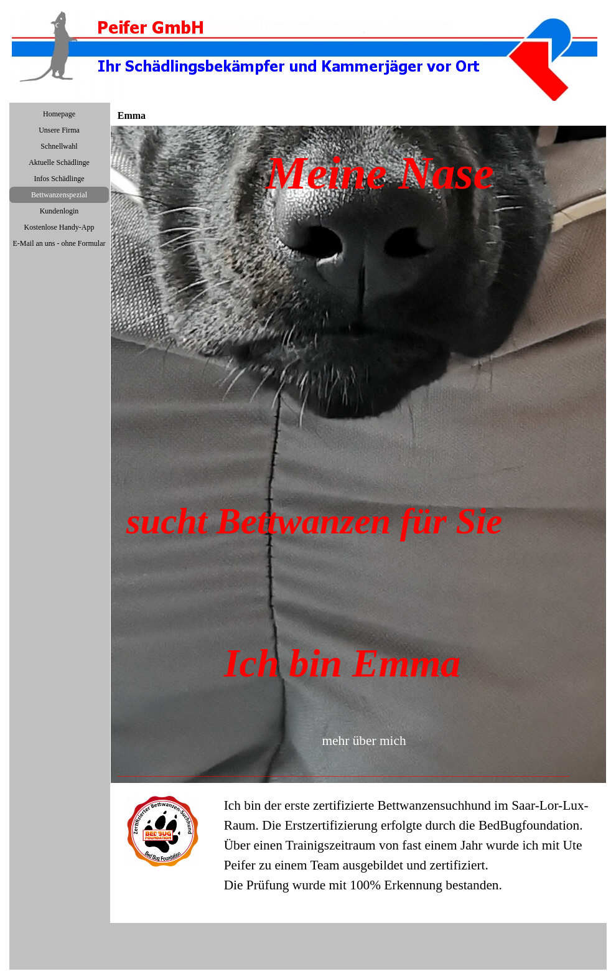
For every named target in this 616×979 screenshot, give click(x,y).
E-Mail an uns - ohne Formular (59, 243)
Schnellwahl (58, 146)
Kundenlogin (59, 211)
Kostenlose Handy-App (59, 227)
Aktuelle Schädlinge (59, 162)
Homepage (59, 114)
